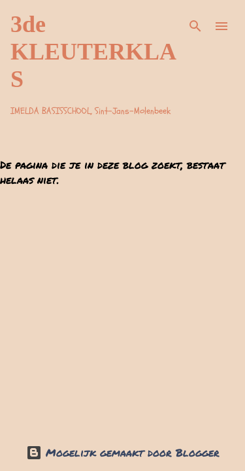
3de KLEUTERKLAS (93, 51)
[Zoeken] (195, 26)
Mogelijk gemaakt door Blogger (123, 452)
